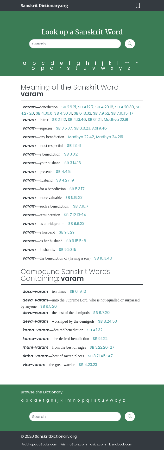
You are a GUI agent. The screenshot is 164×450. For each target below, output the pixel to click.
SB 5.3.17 (77, 189)
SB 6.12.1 (95, 119)
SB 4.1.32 (94, 330)
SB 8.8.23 (82, 128)
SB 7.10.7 (80, 206)
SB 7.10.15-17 (122, 113)
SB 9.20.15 (67, 249)
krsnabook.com (120, 444)
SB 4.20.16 (104, 107)
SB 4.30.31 (63, 113)
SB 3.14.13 (72, 163)
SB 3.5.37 (64, 128)
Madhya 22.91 (116, 119)
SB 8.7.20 (101, 312)
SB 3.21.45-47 (100, 356)
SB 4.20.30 (124, 107)
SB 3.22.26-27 (102, 347)
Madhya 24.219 (109, 137)
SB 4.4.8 (63, 171)
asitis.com (98, 444)
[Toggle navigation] (137, 5)
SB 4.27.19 (65, 180)
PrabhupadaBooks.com (39, 444)
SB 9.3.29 (67, 232)
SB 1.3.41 (74, 145)
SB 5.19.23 (73, 197)
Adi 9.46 (99, 128)
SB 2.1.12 (59, 119)
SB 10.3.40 (103, 258)
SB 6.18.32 (82, 113)
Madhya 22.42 (81, 137)
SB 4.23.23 (88, 364)
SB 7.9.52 (101, 113)
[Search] (75, 43)
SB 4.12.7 (86, 107)
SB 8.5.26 (48, 306)
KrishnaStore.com (74, 444)
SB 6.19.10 (78, 291)
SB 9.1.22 (100, 338)
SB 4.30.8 (44, 113)
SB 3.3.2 (71, 154)
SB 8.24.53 (107, 321)
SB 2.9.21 (69, 107)
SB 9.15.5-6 (76, 241)
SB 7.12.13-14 (75, 215)
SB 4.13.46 (77, 119)
